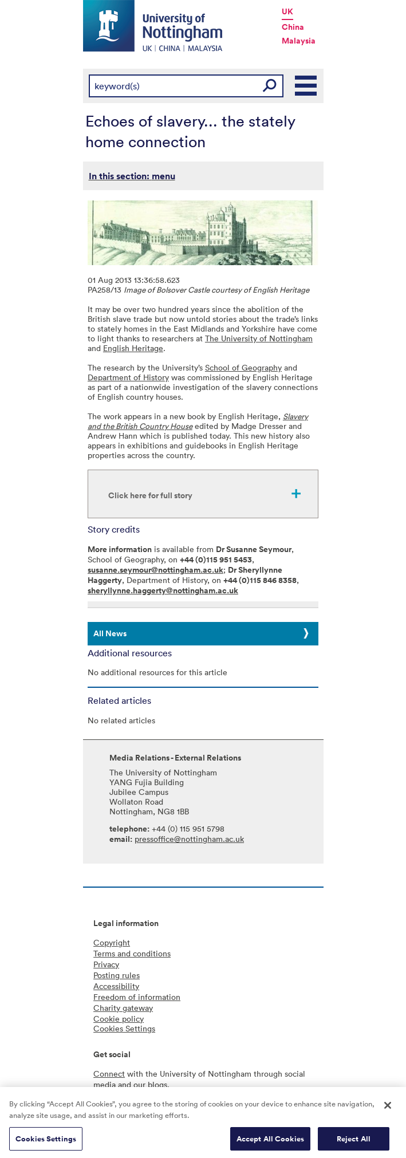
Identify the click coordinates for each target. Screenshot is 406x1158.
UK (287, 11)
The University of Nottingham (259, 338)
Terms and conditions (132, 953)
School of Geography (243, 367)
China (293, 27)
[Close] (387, 1108)
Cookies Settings (45, 1141)
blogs (157, 1084)
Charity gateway (123, 1007)
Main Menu (306, 85)
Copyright (111, 942)
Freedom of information (136, 996)
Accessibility (116, 985)
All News (110, 633)
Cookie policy (118, 1018)
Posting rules (116, 975)
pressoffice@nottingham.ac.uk (189, 838)
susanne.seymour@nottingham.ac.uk (155, 570)
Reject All (353, 1141)
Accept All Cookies (270, 1141)
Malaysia (299, 40)
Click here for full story (150, 495)
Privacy (106, 964)
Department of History (128, 377)
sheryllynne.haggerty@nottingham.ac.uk (163, 590)
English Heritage (133, 347)
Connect (109, 1073)
